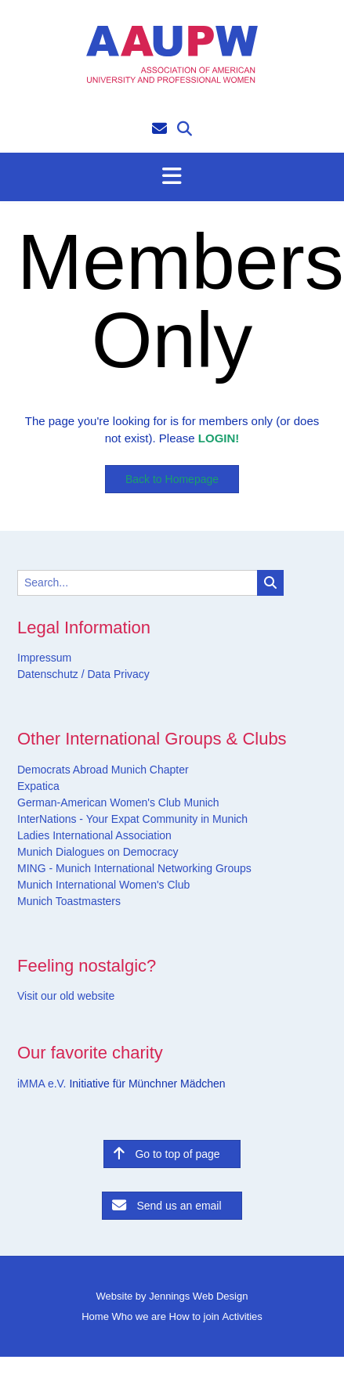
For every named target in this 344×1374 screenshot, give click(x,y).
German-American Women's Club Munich (118, 802)
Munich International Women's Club (103, 884)
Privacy (130, 674)
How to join (194, 1316)
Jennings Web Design (198, 1296)
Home (95, 1316)
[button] (172, 177)
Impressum (44, 657)
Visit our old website (65, 996)
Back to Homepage (172, 479)
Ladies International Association (94, 835)
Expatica (38, 786)
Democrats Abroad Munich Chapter (103, 769)
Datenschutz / (51, 674)
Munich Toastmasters (69, 901)
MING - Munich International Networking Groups (134, 868)
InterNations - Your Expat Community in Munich (132, 819)
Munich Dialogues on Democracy (97, 852)
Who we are (139, 1316)
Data (97, 674)
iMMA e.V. (43, 1083)
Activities (242, 1316)
